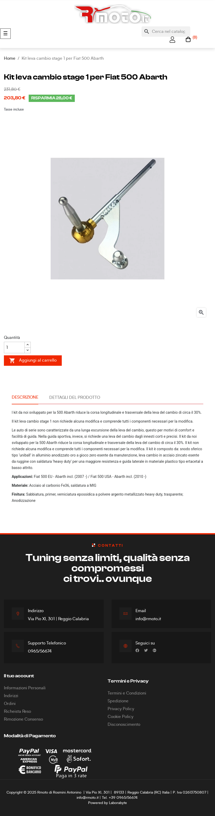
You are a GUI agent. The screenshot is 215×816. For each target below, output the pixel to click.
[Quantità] (14, 347)
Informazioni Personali (25, 688)
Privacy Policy (121, 709)
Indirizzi (11, 696)
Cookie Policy (120, 717)
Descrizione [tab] (25, 397)
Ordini (10, 704)
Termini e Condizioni (127, 693)
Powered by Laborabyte (107, 803)
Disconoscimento (124, 724)
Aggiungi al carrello (33, 360)
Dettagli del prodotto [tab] (74, 397)
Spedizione (118, 701)
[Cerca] (166, 31)
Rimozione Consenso (23, 719)
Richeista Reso (17, 711)
